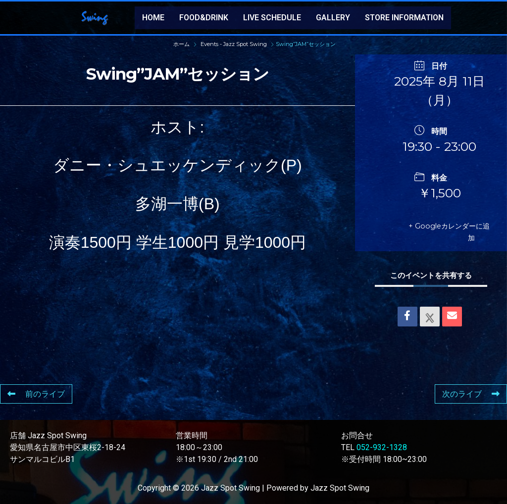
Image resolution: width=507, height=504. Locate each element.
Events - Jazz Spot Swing (234, 44)
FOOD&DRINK (203, 17)
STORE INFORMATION (404, 17)
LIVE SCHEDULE (272, 17)
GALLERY (333, 17)
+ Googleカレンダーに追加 (447, 231)
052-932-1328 (381, 447)
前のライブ (36, 394)
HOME (153, 17)
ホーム (182, 44)
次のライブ (471, 394)
